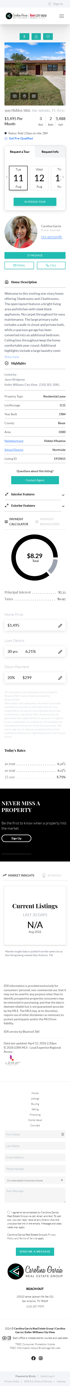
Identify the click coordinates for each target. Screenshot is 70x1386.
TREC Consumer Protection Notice (35, 1344)
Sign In (55, 4)
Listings (35, 1098)
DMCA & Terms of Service (38, 1381)
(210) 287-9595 (35, 1306)
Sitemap (61, 1381)
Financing (35, 1114)
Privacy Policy (11, 1381)
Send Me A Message (35, 1251)
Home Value (35, 1120)
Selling (35, 1109)
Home (35, 1093)
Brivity (32, 1376)
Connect (35, 1125)
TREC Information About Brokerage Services (35, 1347)
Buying (35, 1103)
